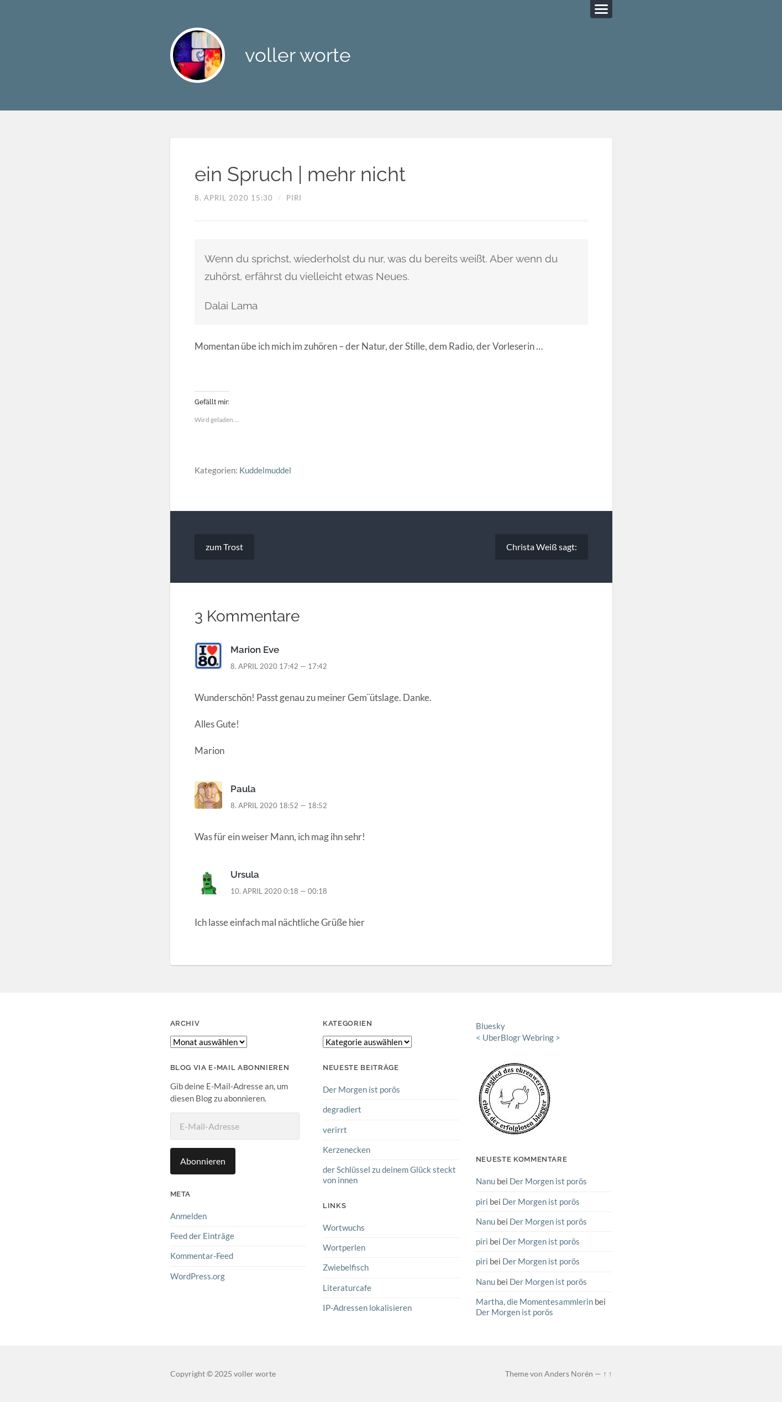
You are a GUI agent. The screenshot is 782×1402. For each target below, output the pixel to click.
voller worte (298, 55)
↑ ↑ (607, 1373)
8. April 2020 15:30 (234, 197)
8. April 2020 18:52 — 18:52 (278, 805)
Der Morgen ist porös (361, 1089)
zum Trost (224, 546)
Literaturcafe (347, 1287)
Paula (243, 788)
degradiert (342, 1109)
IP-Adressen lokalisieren (367, 1308)
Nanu (485, 1181)
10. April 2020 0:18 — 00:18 (278, 891)
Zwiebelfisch (346, 1267)
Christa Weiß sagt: (541, 546)
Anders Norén (568, 1373)
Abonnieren (202, 1161)
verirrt (335, 1130)
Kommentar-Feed (201, 1256)
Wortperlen (344, 1247)
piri (294, 197)
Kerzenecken (346, 1150)
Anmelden (188, 1216)
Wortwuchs (344, 1227)
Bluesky (490, 1026)
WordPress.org (197, 1276)
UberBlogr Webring (518, 1037)
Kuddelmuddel (265, 471)
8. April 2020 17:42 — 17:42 (278, 666)
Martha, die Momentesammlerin (534, 1301)
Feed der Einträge (202, 1236)
